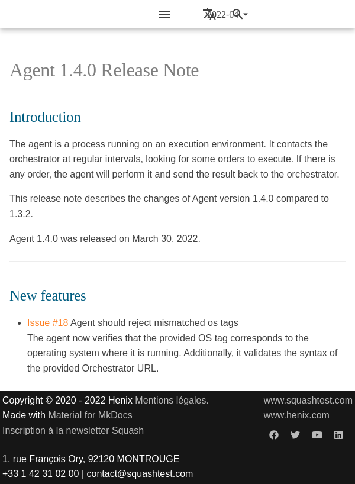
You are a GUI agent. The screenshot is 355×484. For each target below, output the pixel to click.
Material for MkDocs (90, 415)
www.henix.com (297, 415)
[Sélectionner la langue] (209, 14)
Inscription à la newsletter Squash (73, 430)
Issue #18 (47, 323)
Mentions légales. (172, 400)
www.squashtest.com (308, 400)
